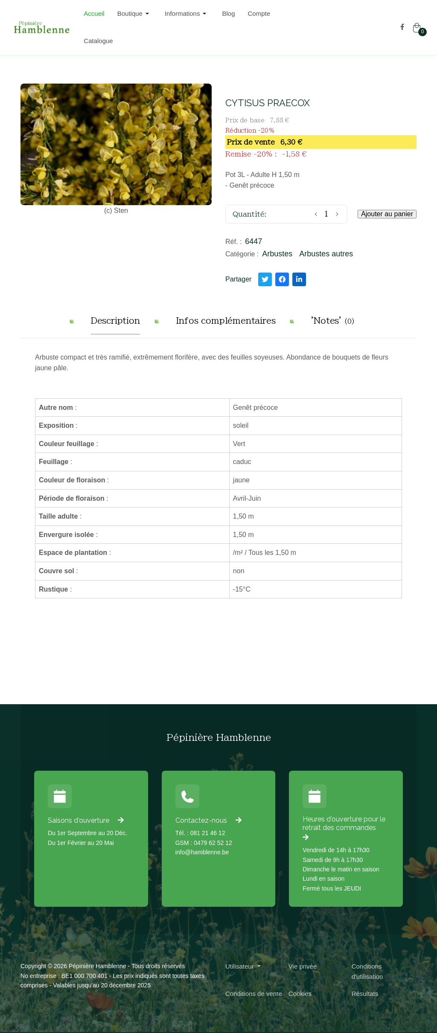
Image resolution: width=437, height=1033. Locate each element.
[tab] (115, 323)
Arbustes (277, 254)
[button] (134, 13)
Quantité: (250, 214)
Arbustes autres (326, 254)
